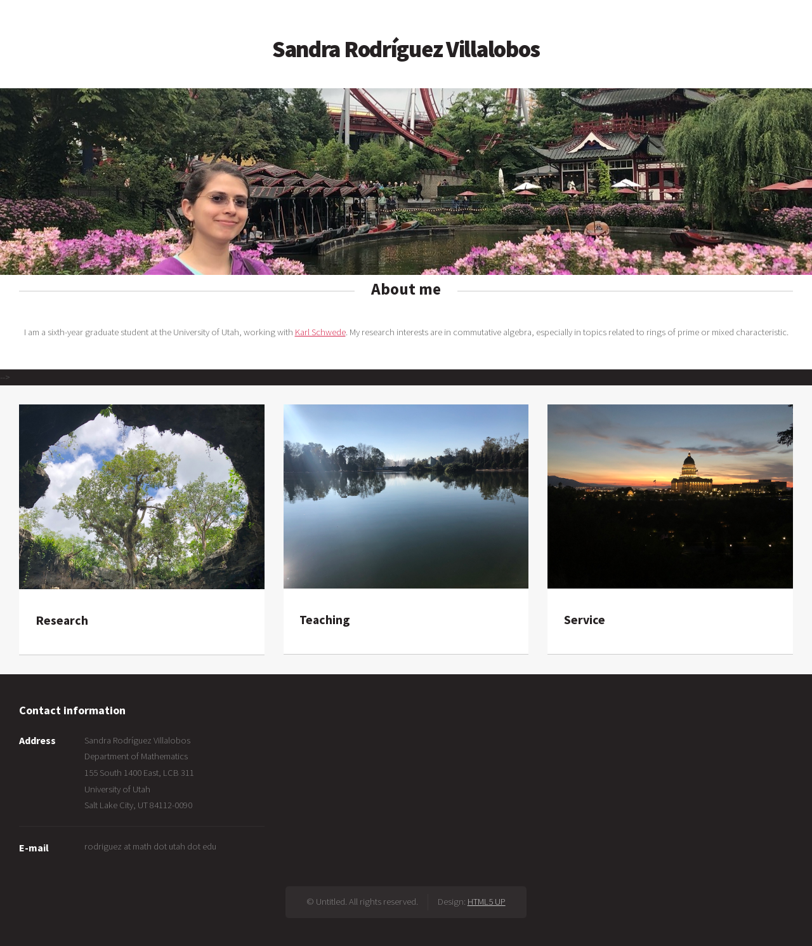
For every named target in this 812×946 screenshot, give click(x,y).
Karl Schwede (320, 332)
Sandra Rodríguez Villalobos (406, 48)
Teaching (324, 619)
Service (584, 619)
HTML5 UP (487, 901)
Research (62, 620)
